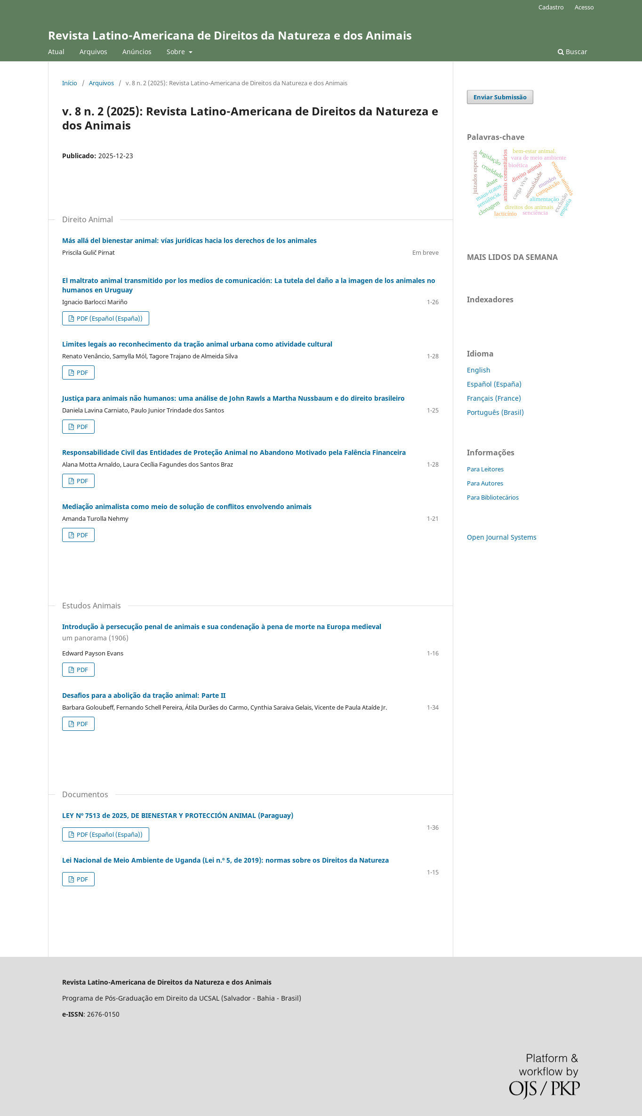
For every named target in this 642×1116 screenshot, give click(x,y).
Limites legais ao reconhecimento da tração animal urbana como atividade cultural (197, 344)
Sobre (177, 51)
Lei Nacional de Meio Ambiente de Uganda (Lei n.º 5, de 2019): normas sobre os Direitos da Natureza (225, 860)
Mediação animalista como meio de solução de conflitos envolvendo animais (187, 506)
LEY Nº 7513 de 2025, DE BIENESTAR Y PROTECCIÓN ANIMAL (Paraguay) (177, 815)
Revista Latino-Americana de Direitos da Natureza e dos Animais (230, 35)
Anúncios (137, 51)
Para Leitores (485, 469)
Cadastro (551, 7)
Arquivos (93, 51)
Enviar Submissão (500, 97)
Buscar (572, 51)
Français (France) (494, 398)
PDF (81, 372)
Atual (56, 51)
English (478, 369)
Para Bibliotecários (493, 497)
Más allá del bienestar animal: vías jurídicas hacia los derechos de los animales (189, 240)
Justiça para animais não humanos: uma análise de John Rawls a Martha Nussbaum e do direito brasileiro (233, 398)
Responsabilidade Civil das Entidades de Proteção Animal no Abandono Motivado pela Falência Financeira (234, 452)
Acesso (584, 7)
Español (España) (494, 384)
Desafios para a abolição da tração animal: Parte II (143, 695)
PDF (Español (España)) (109, 318)
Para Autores (485, 483)
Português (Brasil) (495, 412)
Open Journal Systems (502, 537)
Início (69, 83)
